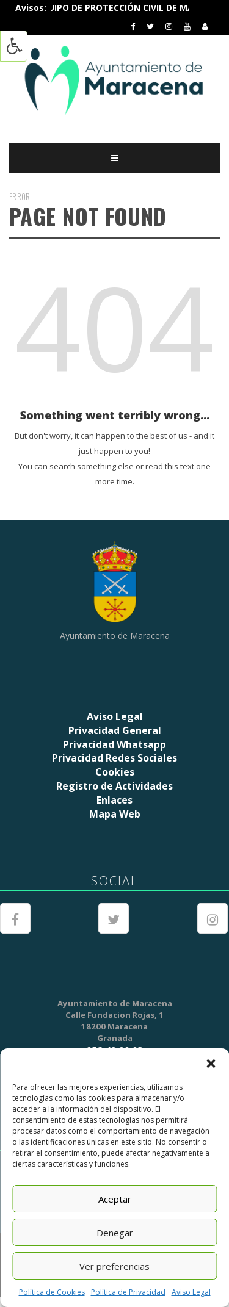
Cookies (114, 772)
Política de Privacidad (128, 1292)
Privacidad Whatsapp (114, 744)
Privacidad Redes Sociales (114, 758)
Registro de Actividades (114, 786)
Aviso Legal (191, 1292)
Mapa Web (114, 814)
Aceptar (114, 1199)
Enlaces (114, 800)
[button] (211, 1063)
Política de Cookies (52, 1292)
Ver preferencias (114, 1266)
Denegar (114, 1232)
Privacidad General (114, 730)
